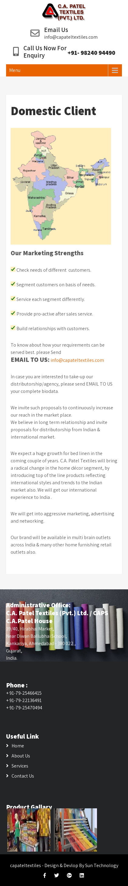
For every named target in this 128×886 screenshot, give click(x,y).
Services (20, 766)
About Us (21, 756)
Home (18, 746)
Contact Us (23, 776)
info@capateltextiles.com (71, 37)
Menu (14, 70)
